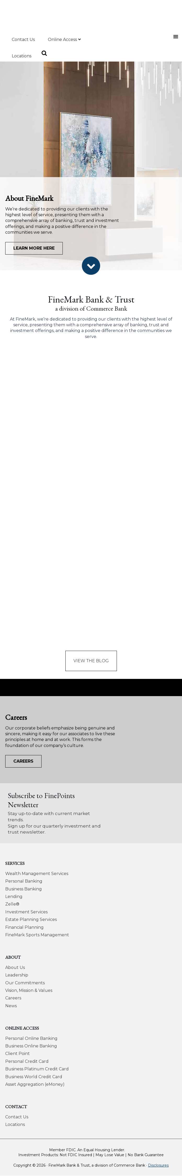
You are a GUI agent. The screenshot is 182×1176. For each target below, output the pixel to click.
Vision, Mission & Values (28, 990)
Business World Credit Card (33, 1076)
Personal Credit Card (27, 1061)
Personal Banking (23, 881)
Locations (15, 1124)
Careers (23, 761)
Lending (13, 896)
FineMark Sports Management (37, 934)
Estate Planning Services (31, 919)
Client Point (17, 1053)
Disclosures (158, 1165)
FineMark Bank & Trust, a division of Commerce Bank (38, 14)
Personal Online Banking (31, 1038)
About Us (15, 967)
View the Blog (91, 660)
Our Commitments (25, 982)
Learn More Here (34, 248)
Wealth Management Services (36, 873)
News (11, 1005)
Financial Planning (24, 927)
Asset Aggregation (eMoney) (35, 1084)
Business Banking (23, 888)
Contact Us (16, 1116)
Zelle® (12, 904)
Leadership (16, 975)
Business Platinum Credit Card (37, 1068)
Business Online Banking (31, 1046)
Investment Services (26, 911)
